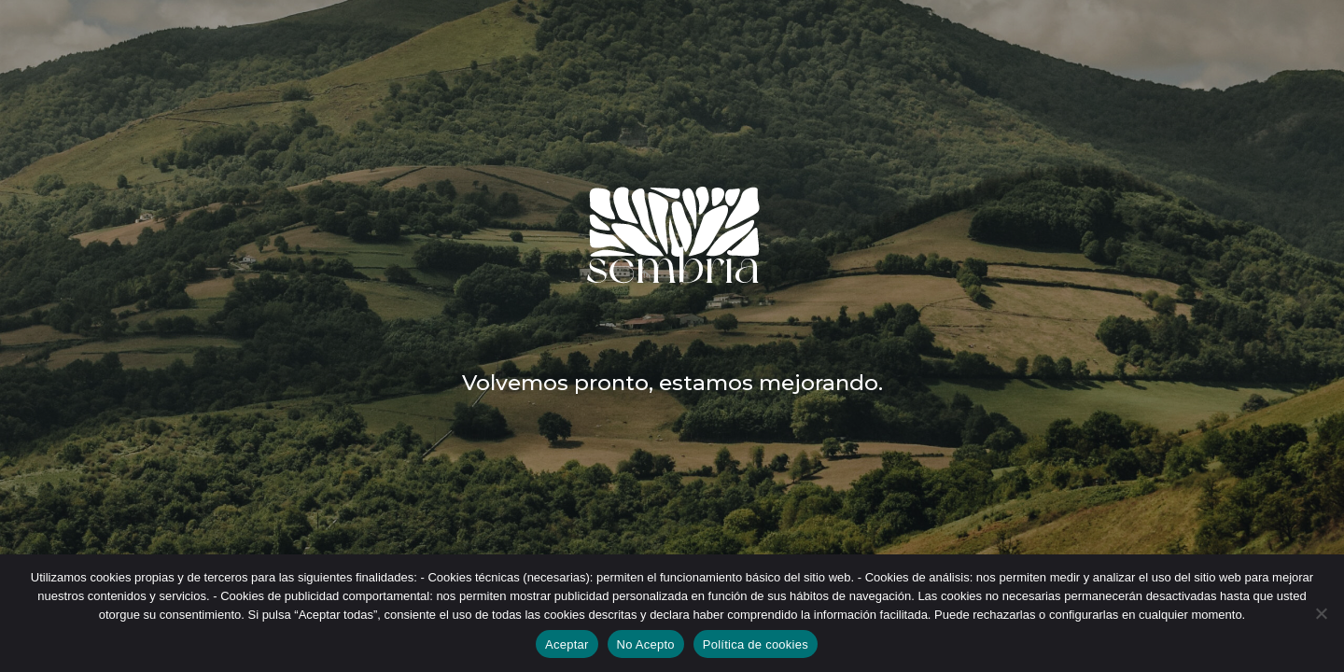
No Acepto (646, 644)
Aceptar (567, 644)
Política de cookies (755, 644)
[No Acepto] (1320, 613)
